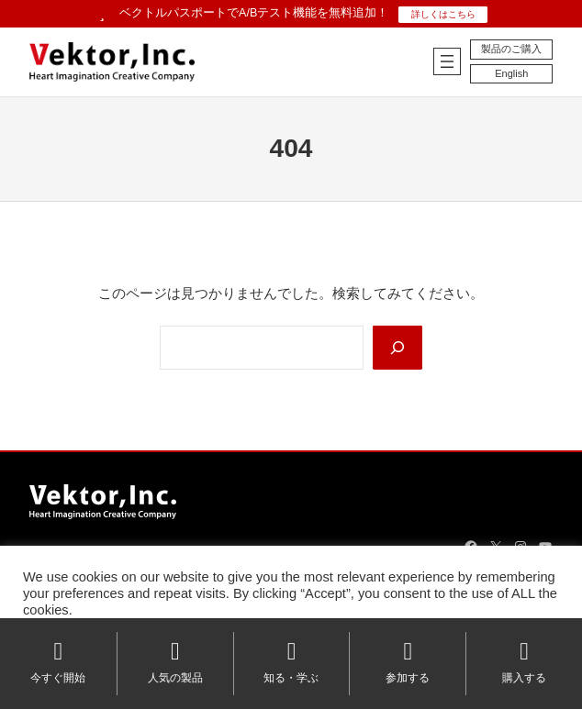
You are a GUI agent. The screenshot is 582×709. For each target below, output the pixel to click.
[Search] (397, 348)
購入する (524, 661)
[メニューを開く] (447, 61)
